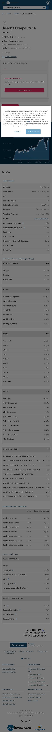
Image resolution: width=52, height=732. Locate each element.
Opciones (17, 132)
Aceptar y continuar (33, 132)
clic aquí (28, 121)
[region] (26, 121)
